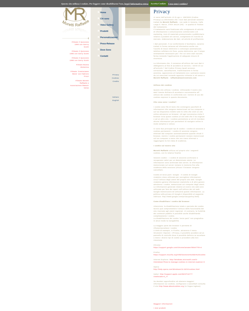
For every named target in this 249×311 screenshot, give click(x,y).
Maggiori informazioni (163, 304)
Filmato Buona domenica (82, 66)
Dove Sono (105, 50)
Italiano (115, 97)
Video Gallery (106, 25)
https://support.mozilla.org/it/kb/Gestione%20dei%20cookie (179, 255)
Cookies (115, 78)
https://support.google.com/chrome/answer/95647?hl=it (178, 247)
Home (103, 12)
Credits (116, 81)
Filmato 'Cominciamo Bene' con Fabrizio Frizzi (80, 74)
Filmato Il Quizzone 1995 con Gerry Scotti (79, 52)
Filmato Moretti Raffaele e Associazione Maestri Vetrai (79, 84)
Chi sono (104, 18)
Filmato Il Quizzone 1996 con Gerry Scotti (79, 59)
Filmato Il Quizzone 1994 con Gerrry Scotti (80, 44)
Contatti (104, 56)
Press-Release (107, 43)
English (115, 100)
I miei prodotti (160, 308)
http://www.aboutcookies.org (171, 286)
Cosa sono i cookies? (178, 3)
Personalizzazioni (109, 37)
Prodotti (104, 31)
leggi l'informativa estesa (136, 3)
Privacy (115, 75)
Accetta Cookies (158, 3)
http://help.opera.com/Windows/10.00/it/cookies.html (177, 269)
